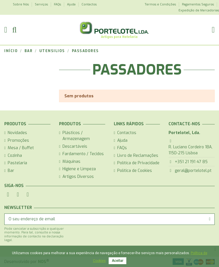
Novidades (17, 132)
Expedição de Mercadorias (199, 10)
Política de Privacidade (138, 163)
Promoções (18, 140)
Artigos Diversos (78, 176)
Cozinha (15, 155)
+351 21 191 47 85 (191, 162)
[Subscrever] (209, 219)
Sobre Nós (21, 4)
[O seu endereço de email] (105, 219)
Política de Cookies (134, 170)
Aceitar (117, 261)
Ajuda (71, 4)
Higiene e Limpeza (79, 169)
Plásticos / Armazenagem (76, 135)
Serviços (42, 4)
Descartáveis (74, 146)
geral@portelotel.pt (193, 170)
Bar (11, 170)
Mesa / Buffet (21, 148)
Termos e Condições (161, 4)
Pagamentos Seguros (198, 4)
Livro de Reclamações (137, 155)
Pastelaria (17, 163)
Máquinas (71, 161)
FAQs (58, 4)
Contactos (89, 4)
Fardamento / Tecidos (83, 154)
